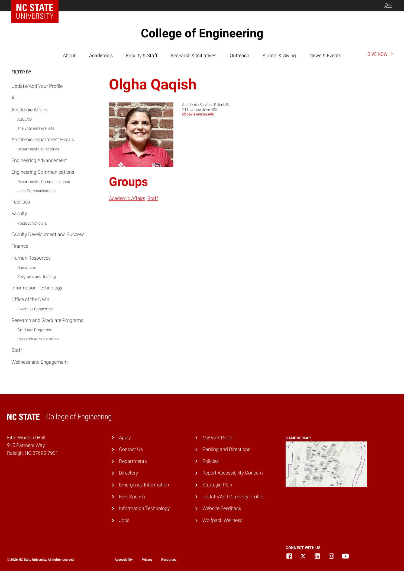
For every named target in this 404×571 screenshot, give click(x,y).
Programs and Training (36, 276)
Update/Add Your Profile (37, 86)
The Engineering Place (35, 128)
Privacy (147, 560)
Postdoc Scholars (32, 223)
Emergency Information (144, 485)
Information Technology (36, 288)
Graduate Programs (34, 330)
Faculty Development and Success (48, 234)
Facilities (20, 202)
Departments (133, 461)
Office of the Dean (30, 299)
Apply (125, 437)
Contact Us (131, 449)
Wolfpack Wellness (222, 520)
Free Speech (132, 496)
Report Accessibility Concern (232, 473)
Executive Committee (35, 309)
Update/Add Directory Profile (232, 496)
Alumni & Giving (279, 55)
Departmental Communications (43, 181)
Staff (16, 350)
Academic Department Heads (42, 139)
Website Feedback (221, 508)
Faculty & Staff (141, 55)
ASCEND (24, 119)
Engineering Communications (42, 172)
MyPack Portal (218, 437)
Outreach (239, 55)
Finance (19, 246)
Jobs (124, 520)
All (14, 98)
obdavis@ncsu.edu (198, 114)
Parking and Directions (226, 449)
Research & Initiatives (193, 55)
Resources (168, 560)
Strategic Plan (217, 485)
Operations (26, 267)
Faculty (19, 213)
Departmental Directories (38, 149)
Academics (101, 55)
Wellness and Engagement (39, 362)
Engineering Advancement (39, 160)
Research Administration (38, 339)
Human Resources (31, 258)
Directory (128, 473)
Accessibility (124, 560)
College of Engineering (202, 33)
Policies (210, 461)
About (69, 55)
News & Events (325, 55)
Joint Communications (36, 191)
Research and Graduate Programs (47, 320)
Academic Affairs (29, 109)
